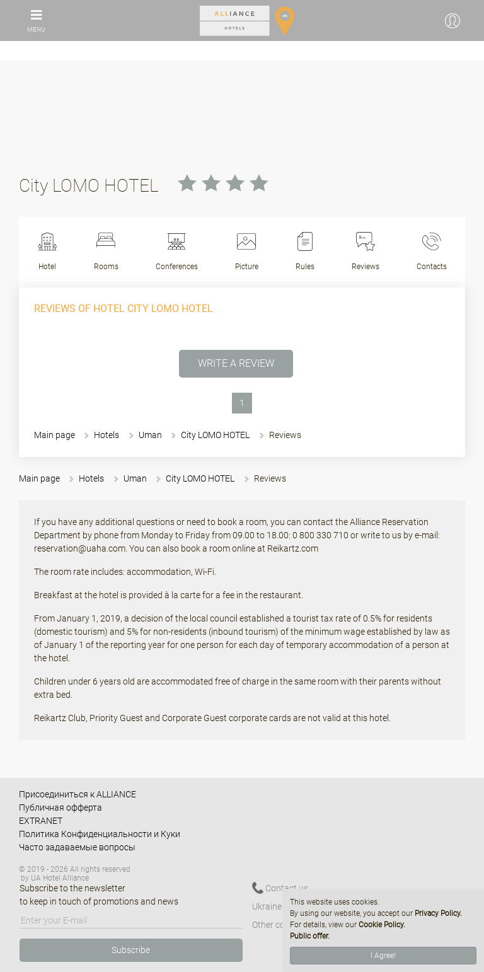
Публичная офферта (60, 807)
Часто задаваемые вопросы (77, 847)
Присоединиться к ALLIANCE (77, 794)
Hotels (106, 435)
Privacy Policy (437, 913)
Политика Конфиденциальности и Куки (99, 834)
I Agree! (383, 955)
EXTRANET (40, 821)
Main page (54, 435)
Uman (150, 435)
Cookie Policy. (382, 924)
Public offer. (310, 936)
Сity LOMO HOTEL (215, 435)
